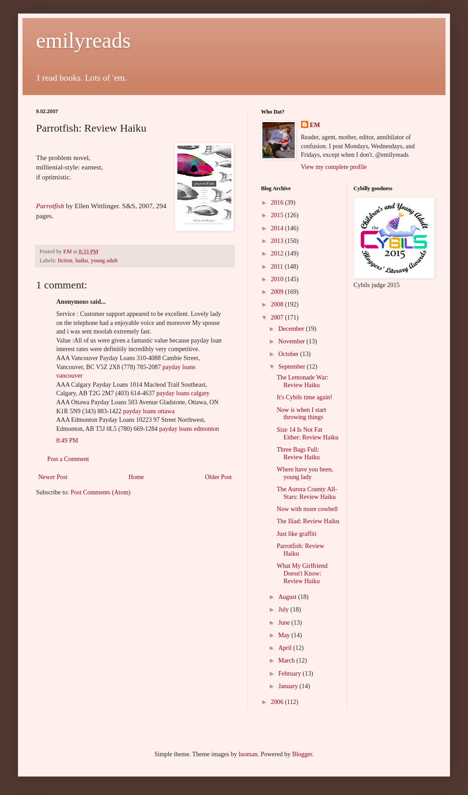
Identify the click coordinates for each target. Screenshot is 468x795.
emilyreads (83, 40)
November (292, 341)
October (289, 354)
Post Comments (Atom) (100, 492)
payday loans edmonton (189, 428)
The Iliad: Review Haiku (308, 521)
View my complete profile (334, 167)
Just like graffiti (296, 533)
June (284, 622)
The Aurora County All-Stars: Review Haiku (307, 493)
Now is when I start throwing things (301, 414)
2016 (278, 202)
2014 (278, 228)
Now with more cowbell (307, 509)
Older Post (218, 477)
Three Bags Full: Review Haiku (298, 453)
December (292, 328)
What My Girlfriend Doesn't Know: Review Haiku (302, 573)
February (290, 673)
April (285, 647)
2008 (278, 304)
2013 (278, 241)
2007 (278, 317)
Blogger (302, 754)
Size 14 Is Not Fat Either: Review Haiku (307, 433)
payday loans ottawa (149, 411)
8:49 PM (67, 440)
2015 (278, 215)
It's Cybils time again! (304, 397)
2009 (278, 291)
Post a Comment (68, 459)
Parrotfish (50, 206)
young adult (104, 260)
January (288, 686)
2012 (278, 253)
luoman (247, 754)
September (292, 366)
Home (136, 477)
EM (315, 125)
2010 (278, 279)
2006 (278, 702)
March (287, 660)
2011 (278, 266)
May (284, 635)
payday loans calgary (182, 393)
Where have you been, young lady (305, 473)
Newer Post (53, 477)
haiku (81, 260)
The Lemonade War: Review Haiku (302, 381)
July (284, 609)
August (288, 597)
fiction (65, 260)
